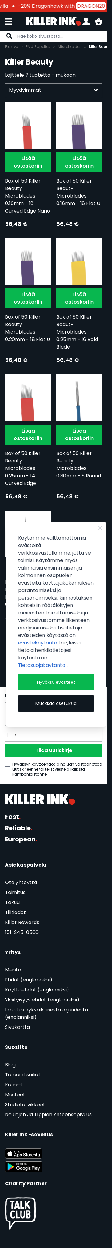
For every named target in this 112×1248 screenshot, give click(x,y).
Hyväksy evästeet (56, 682)
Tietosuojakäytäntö (42, 665)
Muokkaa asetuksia (56, 703)
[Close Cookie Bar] (100, 528)
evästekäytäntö (38, 642)
